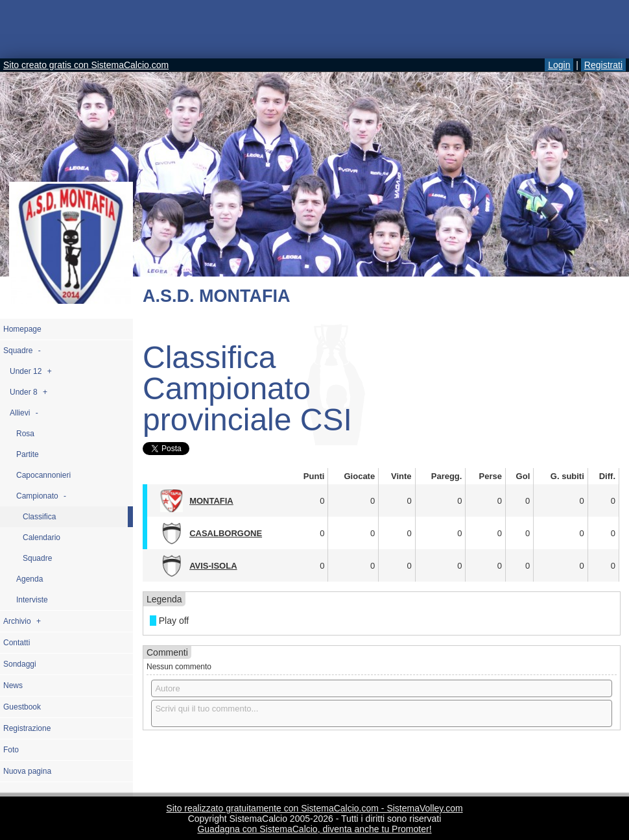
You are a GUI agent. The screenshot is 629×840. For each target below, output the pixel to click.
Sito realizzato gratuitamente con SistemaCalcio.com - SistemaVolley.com (314, 808)
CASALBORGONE (225, 533)
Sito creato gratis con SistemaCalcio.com (86, 65)
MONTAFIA (211, 501)
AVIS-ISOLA (213, 566)
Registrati (603, 65)
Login (559, 65)
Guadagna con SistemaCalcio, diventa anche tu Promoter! (314, 829)
